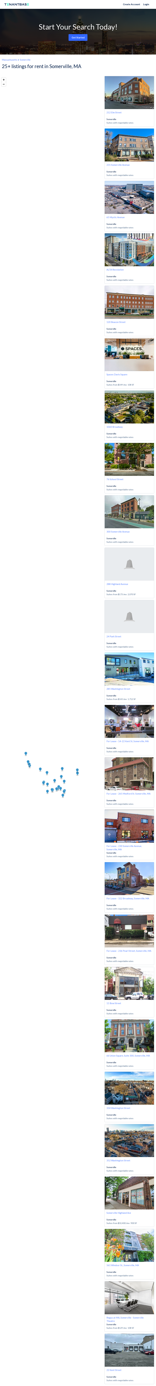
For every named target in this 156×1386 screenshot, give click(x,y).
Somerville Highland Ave (118, 1212)
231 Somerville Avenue (118, 164)
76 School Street (114, 479)
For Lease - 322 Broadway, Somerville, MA (127, 898)
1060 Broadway (114, 426)
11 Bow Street (113, 1003)
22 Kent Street (113, 1370)
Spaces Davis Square (116, 374)
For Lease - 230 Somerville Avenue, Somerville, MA (124, 848)
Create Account (131, 4)
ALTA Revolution (115, 269)
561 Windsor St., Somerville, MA (122, 1265)
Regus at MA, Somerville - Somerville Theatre (125, 1319)
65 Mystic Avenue (115, 217)
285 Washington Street (118, 688)
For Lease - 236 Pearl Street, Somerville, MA (128, 950)
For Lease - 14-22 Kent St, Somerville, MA (127, 741)
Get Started (78, 37)
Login (146, 4)
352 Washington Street (118, 1160)
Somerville (25, 59)
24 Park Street (113, 636)
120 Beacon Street (116, 322)
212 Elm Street (114, 112)
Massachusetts (9, 59)
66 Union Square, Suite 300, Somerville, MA (128, 1055)
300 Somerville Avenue (118, 531)
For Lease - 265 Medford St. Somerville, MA (128, 793)
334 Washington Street (118, 1108)
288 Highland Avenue (117, 584)
